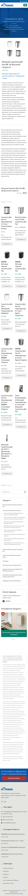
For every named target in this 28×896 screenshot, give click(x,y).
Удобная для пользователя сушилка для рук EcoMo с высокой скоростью (14, 526)
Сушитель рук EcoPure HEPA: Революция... (13, 847)
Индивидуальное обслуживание (12, 580)
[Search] (12, 492)
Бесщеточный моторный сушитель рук (12, 505)
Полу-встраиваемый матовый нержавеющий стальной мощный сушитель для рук (21, 403)
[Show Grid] (24, 193)
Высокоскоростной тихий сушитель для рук (21, 220)
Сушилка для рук (12, 758)
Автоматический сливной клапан (12, 565)
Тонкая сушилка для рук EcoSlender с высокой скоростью (13, 531)
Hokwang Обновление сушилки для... (12, 854)
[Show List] (26, 193)
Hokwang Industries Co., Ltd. (17, 890)
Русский (24, 1)
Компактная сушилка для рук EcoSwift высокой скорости (13, 522)
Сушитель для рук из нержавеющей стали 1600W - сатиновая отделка (6, 355)
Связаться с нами (6, 760)
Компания (6, 871)
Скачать (6, 601)
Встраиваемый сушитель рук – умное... (12, 841)
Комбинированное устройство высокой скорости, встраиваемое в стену (14, 543)
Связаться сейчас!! (14, 778)
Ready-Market (20, 893)
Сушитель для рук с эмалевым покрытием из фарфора (7, 308)
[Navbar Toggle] (25, 5)
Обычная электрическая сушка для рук (13, 550)
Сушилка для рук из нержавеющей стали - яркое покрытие (20, 310)
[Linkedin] (5, 802)
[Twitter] (3, 802)
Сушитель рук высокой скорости (14, 27)
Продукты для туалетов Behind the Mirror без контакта (12, 570)
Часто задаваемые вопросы (11, 880)
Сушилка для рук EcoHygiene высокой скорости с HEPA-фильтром (13, 514)
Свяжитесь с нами (8, 883)
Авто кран (5, 561)
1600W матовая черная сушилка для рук (6, 266)
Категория (15, 25)
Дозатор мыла (6, 758)
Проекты (5, 877)
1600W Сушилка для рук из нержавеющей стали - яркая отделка (21, 354)
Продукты (6, 874)
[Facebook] (1, 802)
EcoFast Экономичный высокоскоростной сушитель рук (14, 539)
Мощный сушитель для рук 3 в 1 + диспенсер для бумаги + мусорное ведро (6, 451)
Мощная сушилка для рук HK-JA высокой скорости (14, 30)
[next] (25, 183)
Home (10, 25)
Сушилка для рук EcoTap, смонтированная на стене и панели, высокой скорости (14, 518)
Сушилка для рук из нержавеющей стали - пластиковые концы (6, 223)
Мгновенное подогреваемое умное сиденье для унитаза (12, 575)
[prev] (2, 183)
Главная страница (8, 868)
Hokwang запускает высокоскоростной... (13, 834)
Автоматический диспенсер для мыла (12, 556)
